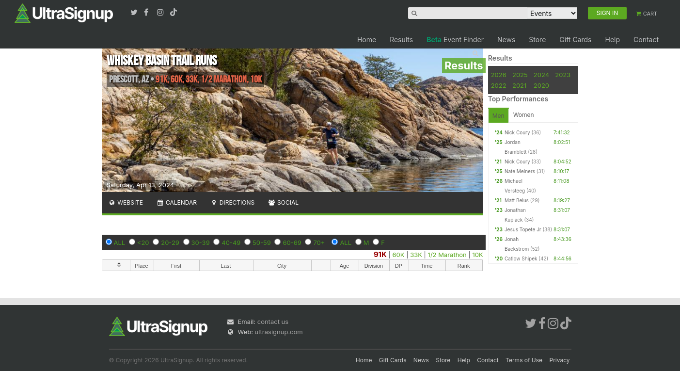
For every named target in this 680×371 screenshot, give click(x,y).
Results (401, 39)
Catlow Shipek (521, 258)
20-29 (170, 242)
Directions (232, 202)
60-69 (292, 242)
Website (126, 202)
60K (399, 254)
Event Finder (455, 39)
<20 (143, 242)
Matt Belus (517, 200)
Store (537, 39)
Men (498, 115)
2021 (519, 85)
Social (283, 202)
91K (380, 254)
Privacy (560, 360)
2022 (498, 85)
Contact (646, 39)
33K (416, 254)
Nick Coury (517, 132)
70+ (319, 242)
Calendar (177, 202)
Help (612, 39)
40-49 (230, 242)
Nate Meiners (520, 171)
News (506, 39)
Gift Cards (575, 39)
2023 (562, 75)
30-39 (200, 242)
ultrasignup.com (279, 332)
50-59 (262, 242)
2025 (520, 75)
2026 (498, 75)
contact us (272, 321)
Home (366, 39)
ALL (120, 242)
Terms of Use (524, 360)
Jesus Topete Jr (523, 229)
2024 (541, 75)
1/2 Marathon (447, 254)
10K (477, 254)
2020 (541, 85)
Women (523, 114)
